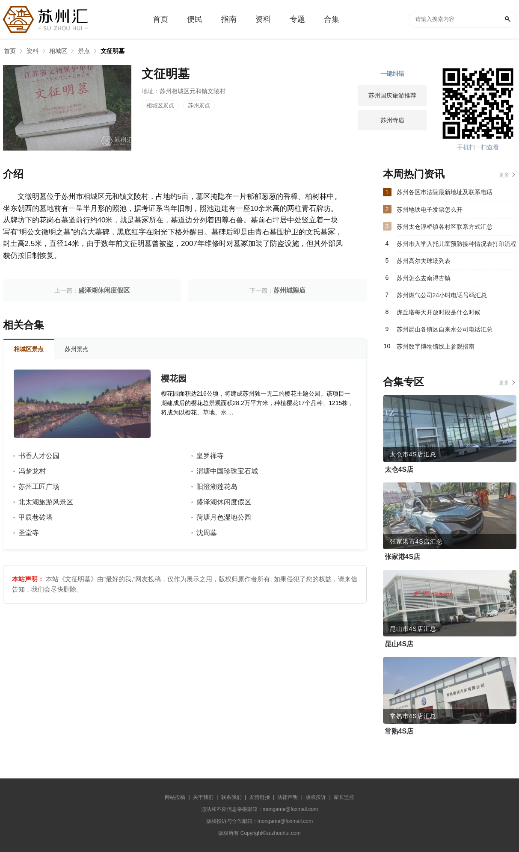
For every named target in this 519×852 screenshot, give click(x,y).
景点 (84, 50)
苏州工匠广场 (38, 486)
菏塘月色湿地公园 (223, 517)
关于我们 (203, 797)
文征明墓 (113, 50)
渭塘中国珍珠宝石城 (227, 471)
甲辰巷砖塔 (35, 517)
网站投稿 (175, 797)
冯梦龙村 (32, 471)
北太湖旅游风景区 (45, 502)
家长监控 (344, 797)
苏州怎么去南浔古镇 (424, 278)
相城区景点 (160, 105)
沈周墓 (206, 532)
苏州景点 (199, 105)
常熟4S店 (399, 731)
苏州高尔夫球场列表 (424, 260)
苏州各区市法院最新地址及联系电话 (444, 192)
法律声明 (287, 797)
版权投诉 (315, 797)
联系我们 (231, 797)
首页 (10, 50)
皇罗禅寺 (210, 455)
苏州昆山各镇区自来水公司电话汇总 (444, 329)
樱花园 (174, 378)
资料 (33, 50)
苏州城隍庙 (289, 290)
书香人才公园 (38, 455)
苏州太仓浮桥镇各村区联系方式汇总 (444, 226)
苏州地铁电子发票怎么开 (430, 209)
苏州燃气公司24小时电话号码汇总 (442, 295)
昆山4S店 (399, 644)
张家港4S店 (403, 556)
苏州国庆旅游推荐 (392, 95)
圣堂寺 (28, 532)
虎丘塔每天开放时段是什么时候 (438, 312)
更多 (504, 175)
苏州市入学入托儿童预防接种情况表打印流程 (456, 243)
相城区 (58, 50)
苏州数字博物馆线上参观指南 (436, 346)
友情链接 (259, 797)
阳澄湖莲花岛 (216, 486)
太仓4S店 (399, 469)
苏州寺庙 (392, 120)
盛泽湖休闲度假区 (104, 290)
